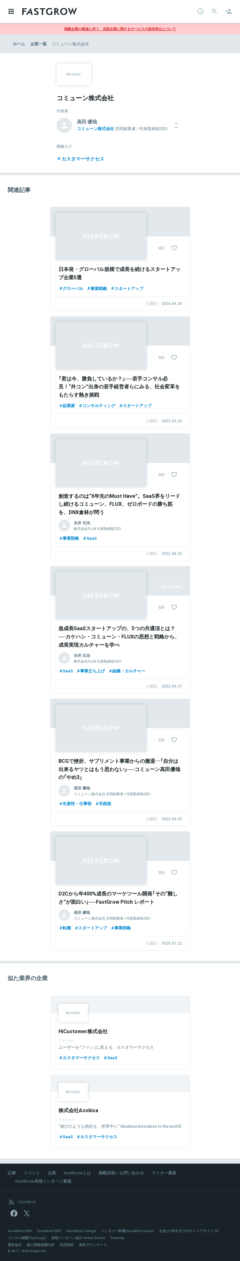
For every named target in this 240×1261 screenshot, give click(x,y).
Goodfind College (81, 1230)
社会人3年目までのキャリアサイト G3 (189, 1230)
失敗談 (103, 803)
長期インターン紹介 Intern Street (78, 1237)
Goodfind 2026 (20, 1230)
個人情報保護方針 (41, 1244)
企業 (52, 1173)
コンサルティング (96, 405)
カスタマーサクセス (80, 158)
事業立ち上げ (90, 671)
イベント (32, 1173)
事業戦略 (96, 288)
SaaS (89, 538)
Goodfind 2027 (49, 1230)
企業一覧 (38, 44)
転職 (64, 928)
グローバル (70, 288)
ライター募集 (164, 1173)
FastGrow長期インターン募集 (43, 1181)
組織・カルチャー (126, 671)
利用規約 (67, 1244)
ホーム (19, 44)
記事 (12, 1173)
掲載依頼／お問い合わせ (121, 1173)
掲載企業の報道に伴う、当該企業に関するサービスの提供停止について (120, 28)
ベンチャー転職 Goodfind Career (127, 1230)
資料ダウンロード (93, 1244)
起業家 (66, 405)
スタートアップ (126, 288)
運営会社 (15, 1244)
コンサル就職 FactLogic (27, 1237)
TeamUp (117, 1237)
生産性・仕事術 (75, 803)
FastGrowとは (77, 1173)
